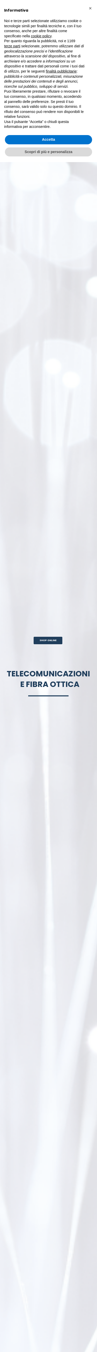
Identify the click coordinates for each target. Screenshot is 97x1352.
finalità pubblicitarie (61, 71)
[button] (90, 8)
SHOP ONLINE (48, 640)
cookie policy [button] (41, 36)
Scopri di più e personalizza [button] (48, 152)
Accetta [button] (48, 139)
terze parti (12, 46)
